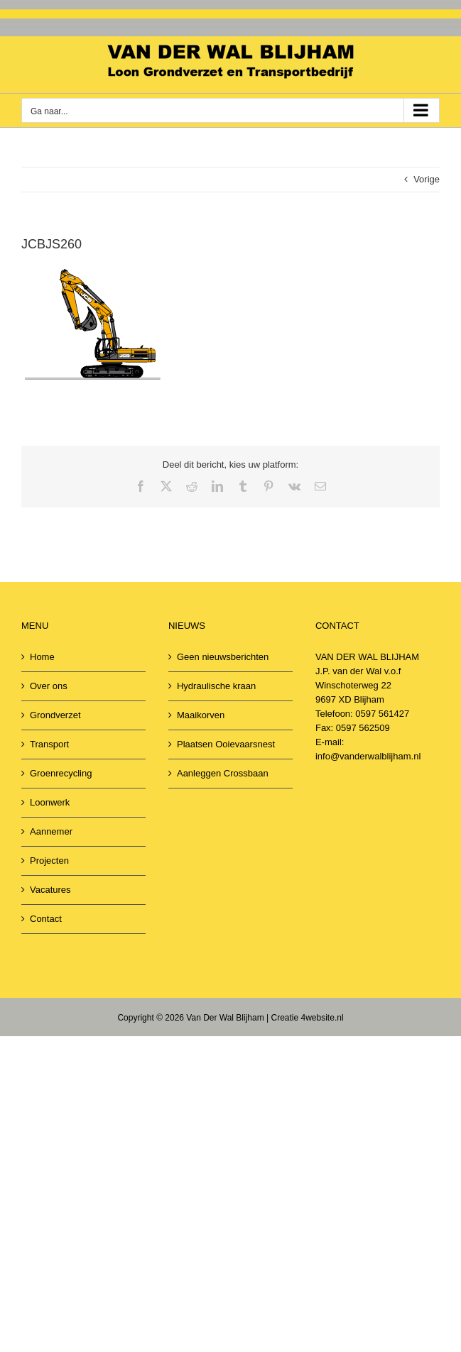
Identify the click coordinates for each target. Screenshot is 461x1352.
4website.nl (322, 1018)
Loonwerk (50, 802)
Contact (46, 918)
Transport (49, 744)
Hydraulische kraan (216, 686)
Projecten (49, 860)
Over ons (48, 686)
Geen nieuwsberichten (223, 657)
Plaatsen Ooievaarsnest (226, 744)
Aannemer (51, 831)
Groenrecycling (61, 773)
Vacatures (50, 889)
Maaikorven (200, 715)
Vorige (426, 179)
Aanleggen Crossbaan (223, 773)
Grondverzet (55, 715)
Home (42, 657)
